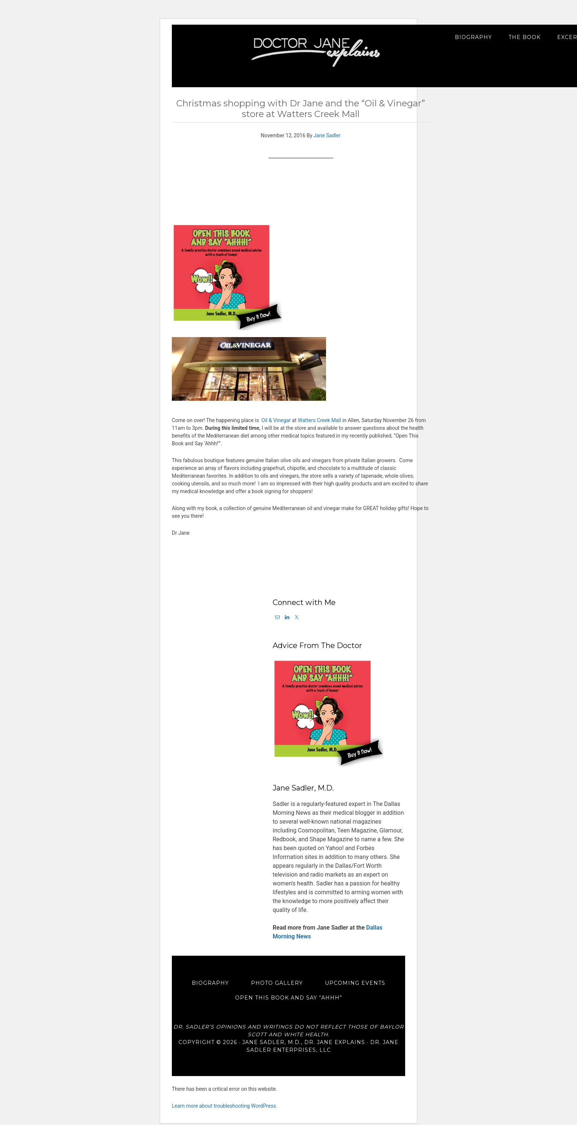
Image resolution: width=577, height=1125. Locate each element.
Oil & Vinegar (276, 420)
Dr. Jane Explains (317, 52)
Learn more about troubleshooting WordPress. (224, 1096)
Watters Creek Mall (319, 420)
